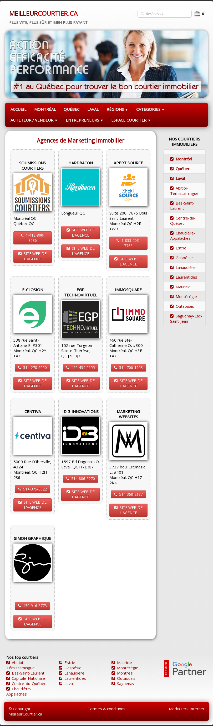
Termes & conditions (106, 708)
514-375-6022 (32, 489)
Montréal (181, 158)
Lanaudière (183, 267)
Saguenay (122, 683)
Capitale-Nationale (25, 678)
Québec (180, 168)
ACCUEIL (18, 109)
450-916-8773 (32, 605)
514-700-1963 (128, 367)
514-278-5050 (32, 367)
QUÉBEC (71, 109)
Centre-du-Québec (183, 220)
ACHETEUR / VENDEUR (34, 120)
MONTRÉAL (45, 109)
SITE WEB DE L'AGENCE (32, 256)
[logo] (48, 16)
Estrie (178, 247)
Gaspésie (181, 257)
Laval (177, 178)
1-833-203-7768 (128, 243)
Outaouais (182, 306)
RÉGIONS (117, 109)
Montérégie (183, 296)
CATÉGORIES (150, 109)
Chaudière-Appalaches (182, 235)
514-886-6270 (80, 478)
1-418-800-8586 (32, 238)
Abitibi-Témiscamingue (184, 190)
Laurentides (183, 277)
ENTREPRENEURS (85, 120)
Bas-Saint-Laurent (182, 205)
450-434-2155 (80, 367)
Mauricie (180, 286)
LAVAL (93, 109)
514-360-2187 (128, 494)
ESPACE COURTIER (131, 120)
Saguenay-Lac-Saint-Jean (186, 318)
